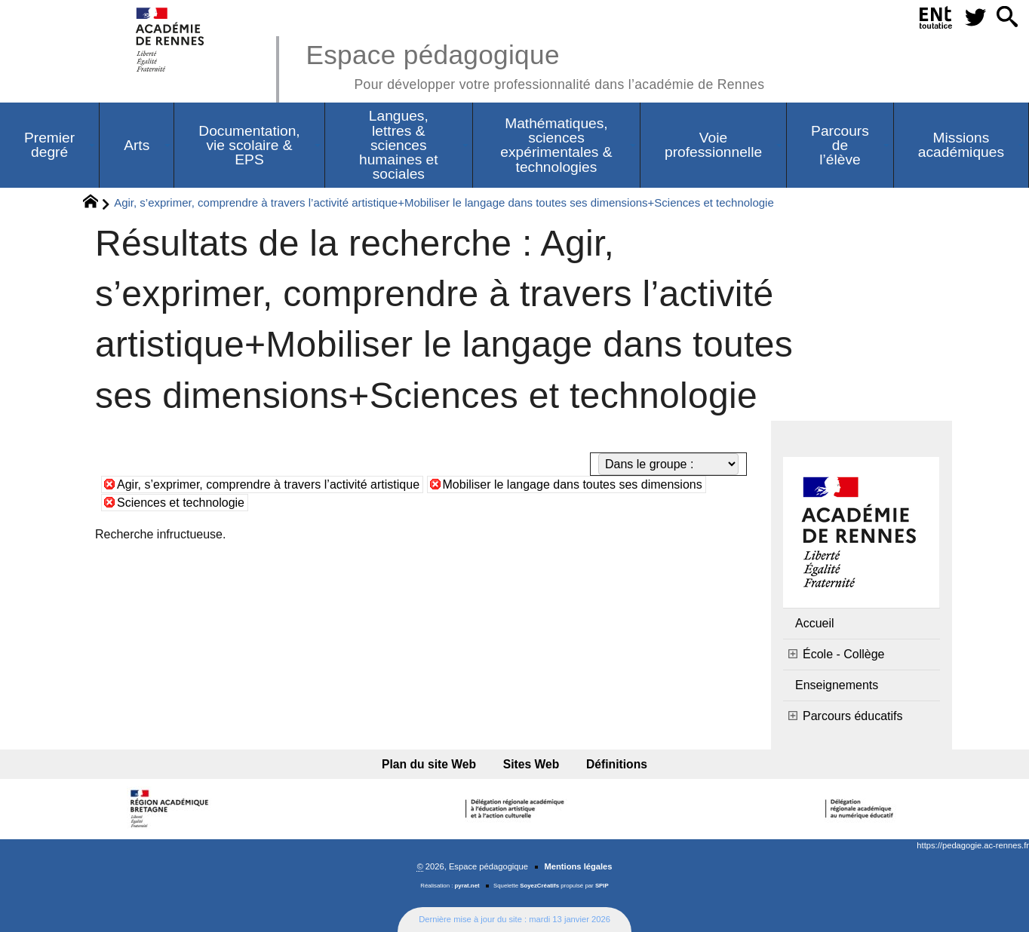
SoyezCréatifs (539, 885)
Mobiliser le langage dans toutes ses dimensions (572, 484)
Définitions (616, 764)
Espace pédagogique (535, 64)
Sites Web (531, 764)
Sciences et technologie (180, 502)
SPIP (602, 885)
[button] (1007, 17)
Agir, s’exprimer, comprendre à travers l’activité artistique (268, 484)
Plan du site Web (429, 764)
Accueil (814, 623)
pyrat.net (467, 885)
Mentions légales (578, 866)
